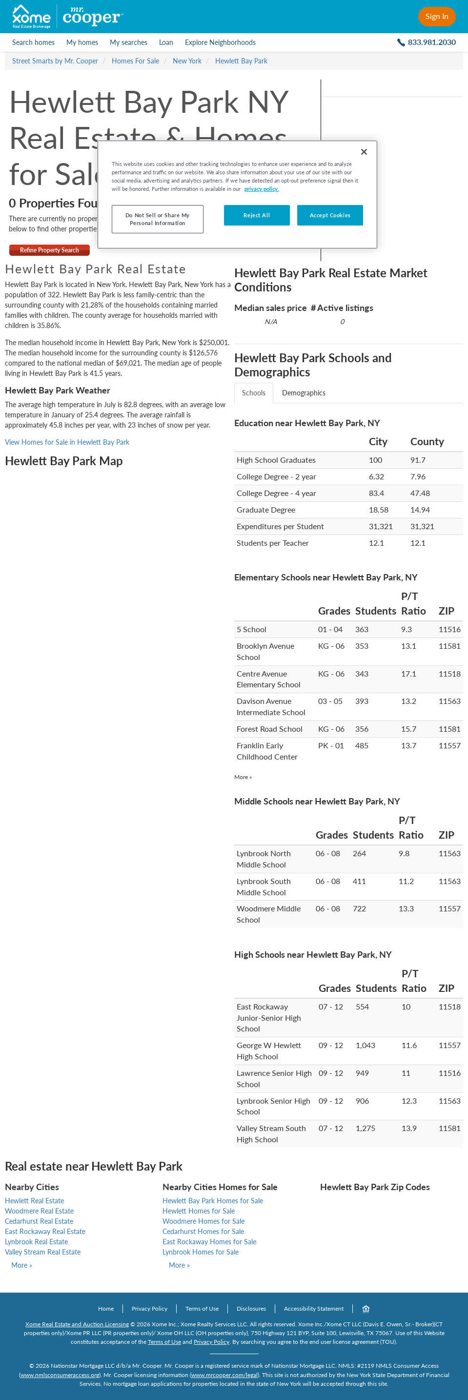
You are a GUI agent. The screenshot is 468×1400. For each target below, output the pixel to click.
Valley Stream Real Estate (43, 1252)
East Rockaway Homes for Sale (209, 1241)
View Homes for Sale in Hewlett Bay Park (67, 442)
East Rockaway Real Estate (45, 1231)
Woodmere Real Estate (39, 1211)
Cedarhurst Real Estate (39, 1221)
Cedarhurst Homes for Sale (203, 1231)
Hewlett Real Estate (34, 1200)
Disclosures (251, 1308)
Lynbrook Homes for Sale (201, 1252)
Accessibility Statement (314, 1308)
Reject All (257, 215)
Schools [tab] (253, 393)
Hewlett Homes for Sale (199, 1211)
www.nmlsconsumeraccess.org (59, 1375)
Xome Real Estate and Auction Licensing (77, 1324)
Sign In (437, 16)
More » (243, 777)
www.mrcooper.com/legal (224, 1375)
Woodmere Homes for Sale (203, 1221)
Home (106, 1308)
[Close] (364, 152)
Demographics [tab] (304, 393)
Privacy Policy (149, 1308)
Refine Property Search (49, 250)
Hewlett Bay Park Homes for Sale (213, 1200)
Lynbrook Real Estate (36, 1241)
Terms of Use (202, 1308)
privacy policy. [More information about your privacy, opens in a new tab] (261, 188)
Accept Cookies (330, 215)
